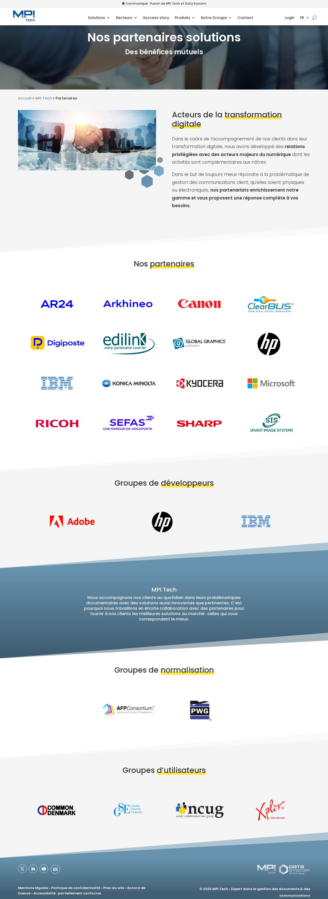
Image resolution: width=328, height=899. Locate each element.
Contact (245, 18)
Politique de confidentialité (75, 887)
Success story (156, 18)
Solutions (96, 18)
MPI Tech (43, 98)
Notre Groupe (214, 18)
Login (289, 18)
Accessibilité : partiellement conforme (67, 893)
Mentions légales (33, 887)
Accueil (25, 98)
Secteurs (124, 18)
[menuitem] (304, 18)
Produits (182, 18)
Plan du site (113, 887)
